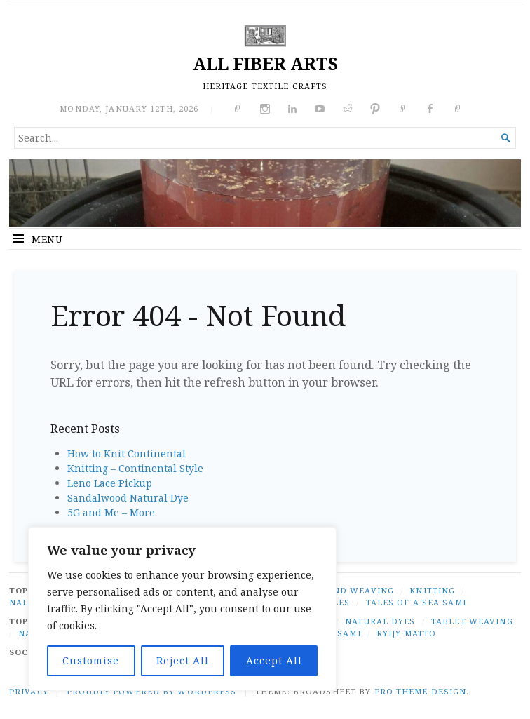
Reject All (182, 660)
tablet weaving (472, 621)
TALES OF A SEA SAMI (416, 602)
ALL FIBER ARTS (265, 63)
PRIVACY (28, 691)
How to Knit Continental (126, 453)
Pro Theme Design (420, 691)
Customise (90, 660)
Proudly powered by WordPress (151, 691)
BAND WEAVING (357, 590)
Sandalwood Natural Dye (128, 497)
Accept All (274, 660)
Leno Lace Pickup (109, 483)
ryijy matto (406, 633)
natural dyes (380, 621)
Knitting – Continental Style (135, 468)
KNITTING (432, 590)
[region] (182, 609)
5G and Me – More (111, 512)
